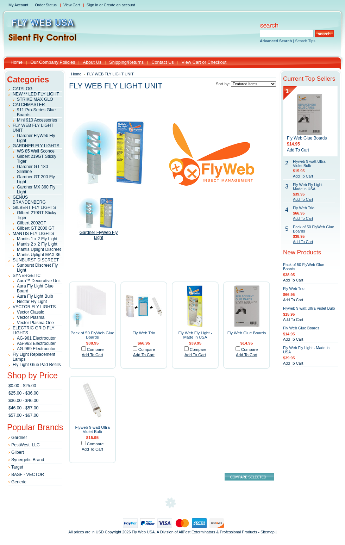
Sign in (92, 5)
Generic (18, 481)
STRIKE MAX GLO (35, 99)
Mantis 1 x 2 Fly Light (37, 238)
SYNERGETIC (26, 275)
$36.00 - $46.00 (23, 400)
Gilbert (17, 452)
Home (76, 74)
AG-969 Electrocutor (36, 348)
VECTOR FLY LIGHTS (34, 306)
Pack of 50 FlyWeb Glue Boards (92, 335)
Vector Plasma (30, 317)
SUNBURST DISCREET (36, 260)
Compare (95, 349)
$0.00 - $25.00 (22, 385)
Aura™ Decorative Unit (39, 280)
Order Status (46, 5)
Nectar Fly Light (32, 301)
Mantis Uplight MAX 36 (39, 254)
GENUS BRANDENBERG (29, 200)
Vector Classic (30, 312)
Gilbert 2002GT (31, 223)
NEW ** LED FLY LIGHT (36, 94)
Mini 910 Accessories (37, 120)
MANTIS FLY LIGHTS (33, 233)
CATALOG (22, 88)
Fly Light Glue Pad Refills (37, 364)
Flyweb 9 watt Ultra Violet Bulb (92, 429)
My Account (18, 5)
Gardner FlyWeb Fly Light (99, 235)
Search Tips (305, 41)
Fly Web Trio (143, 333)
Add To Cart (92, 355)
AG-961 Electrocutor (36, 338)
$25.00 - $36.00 (23, 393)
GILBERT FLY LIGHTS (34, 207)
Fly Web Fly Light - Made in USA (195, 335)
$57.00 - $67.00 (23, 415)
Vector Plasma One (35, 322)
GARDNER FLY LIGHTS (36, 145)
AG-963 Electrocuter (36, 343)
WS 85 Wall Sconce (36, 151)
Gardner (19, 437)
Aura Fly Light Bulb (35, 296)
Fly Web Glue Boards (246, 333)
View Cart (71, 5)
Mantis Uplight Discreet (39, 249)
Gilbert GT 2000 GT (36, 228)
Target (17, 467)
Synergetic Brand (27, 459)
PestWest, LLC (25, 444)
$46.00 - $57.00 (23, 407)
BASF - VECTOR (27, 474)
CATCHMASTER (29, 104)
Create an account (119, 5)
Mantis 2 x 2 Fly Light (37, 244)
